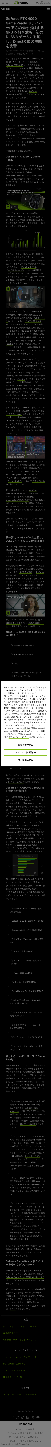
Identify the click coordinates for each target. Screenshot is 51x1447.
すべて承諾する (25, 760)
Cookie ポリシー (29, 710)
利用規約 (26, 728)
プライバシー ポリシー (19, 737)
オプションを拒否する (25, 752)
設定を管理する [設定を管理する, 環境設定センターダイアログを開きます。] (25, 744)
